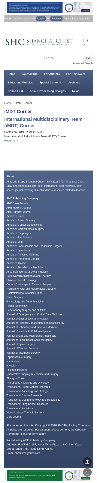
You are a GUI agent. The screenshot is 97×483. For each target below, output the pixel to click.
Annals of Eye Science (19, 237)
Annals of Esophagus (18, 233)
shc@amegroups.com (27, 453)
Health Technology (17, 305)
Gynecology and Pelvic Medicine (24, 301)
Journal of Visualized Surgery (23, 352)
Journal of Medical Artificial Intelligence (28, 331)
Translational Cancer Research (24, 395)
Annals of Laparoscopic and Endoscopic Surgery (34, 246)
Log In (40, 18)
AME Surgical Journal (18, 211)
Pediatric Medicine (16, 369)
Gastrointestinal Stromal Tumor (24, 293)
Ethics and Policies (20, 82)
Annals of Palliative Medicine (22, 254)
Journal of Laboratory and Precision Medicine (32, 327)
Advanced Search (82, 63)
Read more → (13, 140)
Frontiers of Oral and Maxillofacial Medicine (31, 288)
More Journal (13, 416)
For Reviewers (75, 74)
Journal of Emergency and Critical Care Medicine (34, 314)
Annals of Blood (15, 216)
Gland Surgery (14, 297)
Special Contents (50, 82)
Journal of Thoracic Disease (22, 348)
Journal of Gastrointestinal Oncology (27, 318)
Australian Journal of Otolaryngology (27, 271)
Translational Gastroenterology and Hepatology (33, 399)
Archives (74, 82)
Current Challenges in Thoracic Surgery (29, 284)
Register (56, 18)
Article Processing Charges (47, 91)
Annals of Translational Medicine (24, 267)
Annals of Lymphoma (18, 250)
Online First (15, 91)
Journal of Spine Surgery (20, 344)
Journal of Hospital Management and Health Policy (35, 322)
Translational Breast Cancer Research (28, 386)
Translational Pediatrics (19, 408)
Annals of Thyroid (16, 263)
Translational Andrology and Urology (27, 391)
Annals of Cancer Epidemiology (24, 224)
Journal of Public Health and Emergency (29, 340)
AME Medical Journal (18, 207)
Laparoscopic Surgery (18, 357)
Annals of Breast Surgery (20, 220)
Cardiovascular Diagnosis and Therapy (28, 275)
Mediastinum (13, 361)
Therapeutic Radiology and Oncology (27, 382)
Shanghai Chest (15, 378)
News (75, 91)
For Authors (52, 74)
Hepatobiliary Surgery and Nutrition (26, 310)
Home (11, 74)
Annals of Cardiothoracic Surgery (25, 229)
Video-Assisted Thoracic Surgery (25, 412)
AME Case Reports (17, 203)
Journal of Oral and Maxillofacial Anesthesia (31, 335)
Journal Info (29, 74)
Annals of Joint (14, 241)
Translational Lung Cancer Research (27, 404)
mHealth (11, 365)
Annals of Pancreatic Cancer (22, 258)
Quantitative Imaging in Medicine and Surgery (32, 374)
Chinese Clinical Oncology (21, 280)
